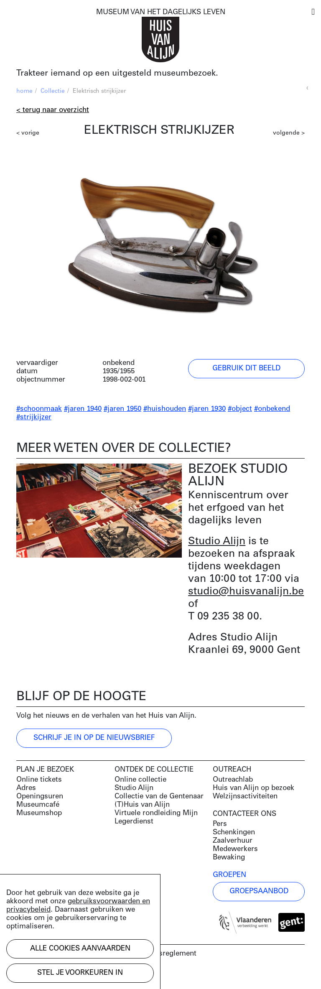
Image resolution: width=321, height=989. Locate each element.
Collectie (53, 91)
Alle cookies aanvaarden (80, 948)
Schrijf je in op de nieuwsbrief (94, 738)
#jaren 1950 (122, 409)
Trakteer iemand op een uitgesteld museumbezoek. (117, 73)
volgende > (289, 133)
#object (240, 409)
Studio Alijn (216, 541)
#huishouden (164, 409)
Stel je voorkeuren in (80, 972)
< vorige (27, 133)
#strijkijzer (33, 417)
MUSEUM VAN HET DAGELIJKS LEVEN (160, 12)
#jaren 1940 (83, 409)
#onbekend (272, 409)
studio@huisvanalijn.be (246, 591)
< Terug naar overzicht (52, 110)
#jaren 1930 (207, 409)
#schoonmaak (39, 409)
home (24, 91)
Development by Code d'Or (61, 975)
